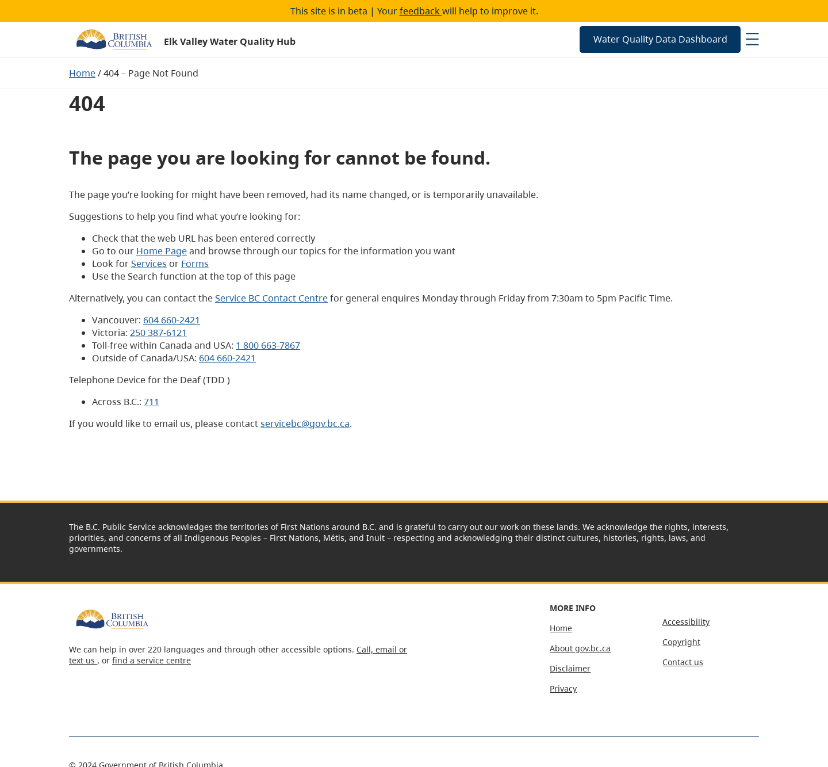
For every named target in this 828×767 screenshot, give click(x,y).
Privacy (563, 688)
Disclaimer (570, 668)
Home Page (161, 251)
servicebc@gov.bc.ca (305, 423)
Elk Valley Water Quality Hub (230, 41)
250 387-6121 (158, 332)
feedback (421, 11)
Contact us (682, 662)
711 (151, 401)
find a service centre (151, 660)
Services (149, 263)
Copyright (681, 641)
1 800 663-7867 (268, 345)
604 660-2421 (171, 320)
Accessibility (686, 621)
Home (82, 73)
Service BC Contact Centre (271, 298)
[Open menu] (752, 39)
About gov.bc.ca (580, 648)
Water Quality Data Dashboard (660, 39)
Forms (195, 263)
